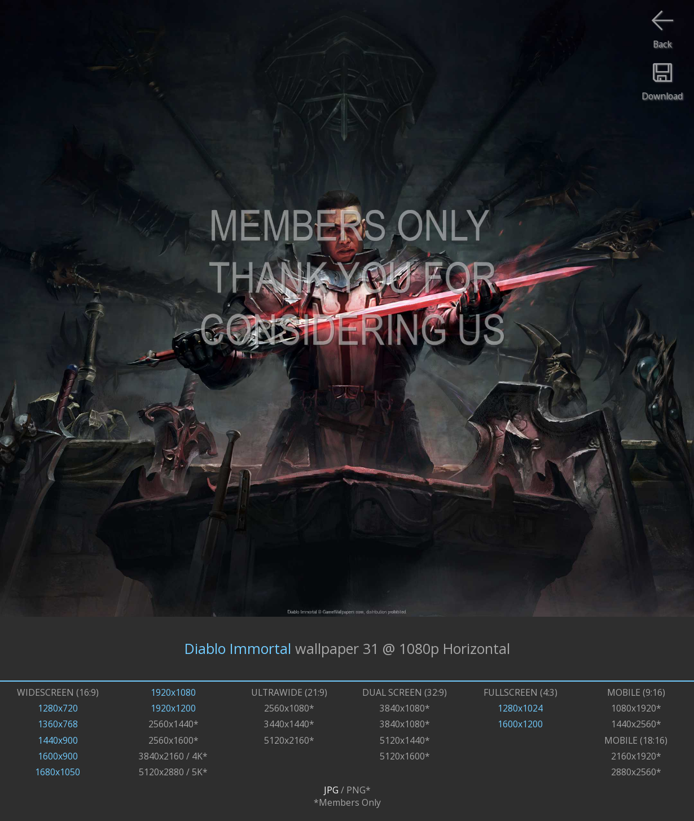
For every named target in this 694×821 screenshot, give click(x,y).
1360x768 (58, 724)
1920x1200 (173, 708)
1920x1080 (173, 692)
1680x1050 (57, 772)
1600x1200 (520, 724)
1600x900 (58, 756)
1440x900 (58, 740)
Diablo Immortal (238, 648)
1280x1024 (520, 708)
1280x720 (58, 708)
